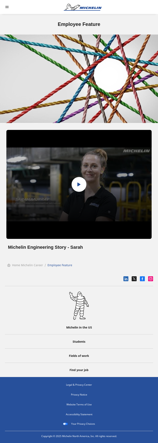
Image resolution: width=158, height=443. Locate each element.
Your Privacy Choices (79, 423)
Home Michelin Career (25, 265)
